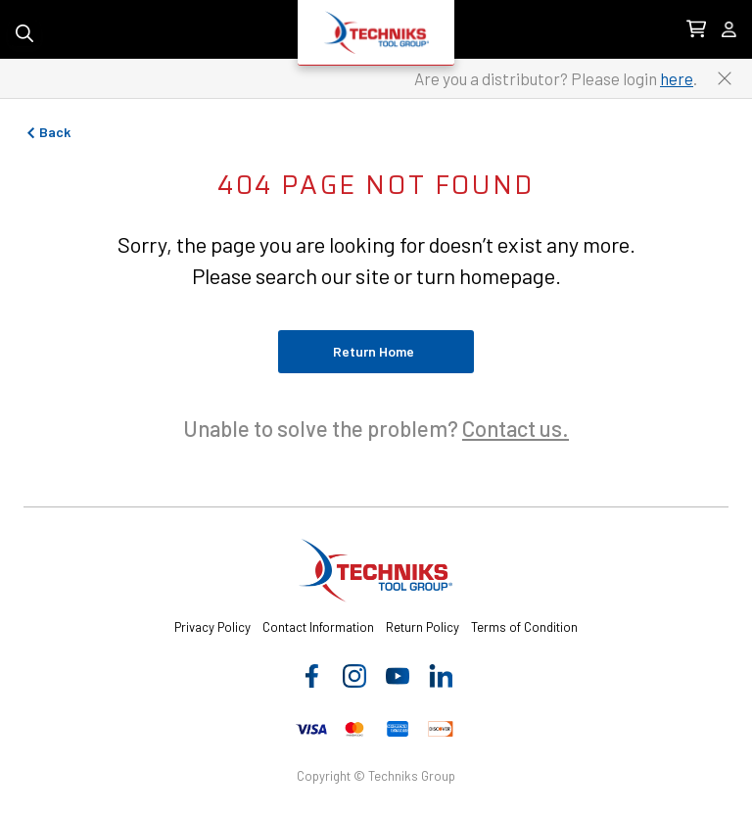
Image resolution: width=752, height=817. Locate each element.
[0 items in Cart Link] (696, 29)
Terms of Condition (524, 627)
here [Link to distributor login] (676, 78)
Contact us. (515, 428)
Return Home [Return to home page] (373, 351)
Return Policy (422, 627)
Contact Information (318, 627)
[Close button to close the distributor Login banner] (724, 78)
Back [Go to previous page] (47, 132)
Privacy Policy (212, 627)
